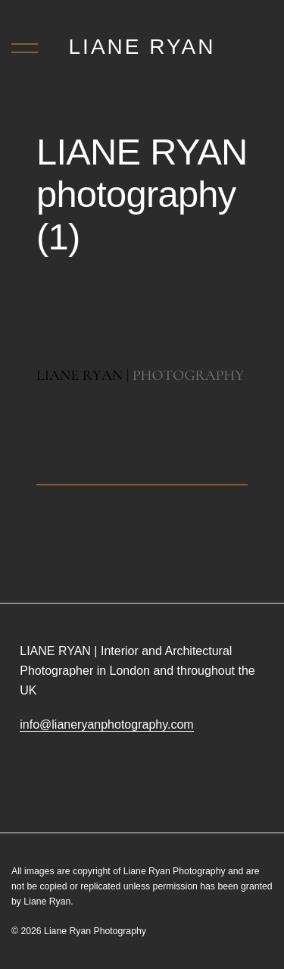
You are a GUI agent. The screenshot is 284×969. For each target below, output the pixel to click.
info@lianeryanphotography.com (106, 724)
